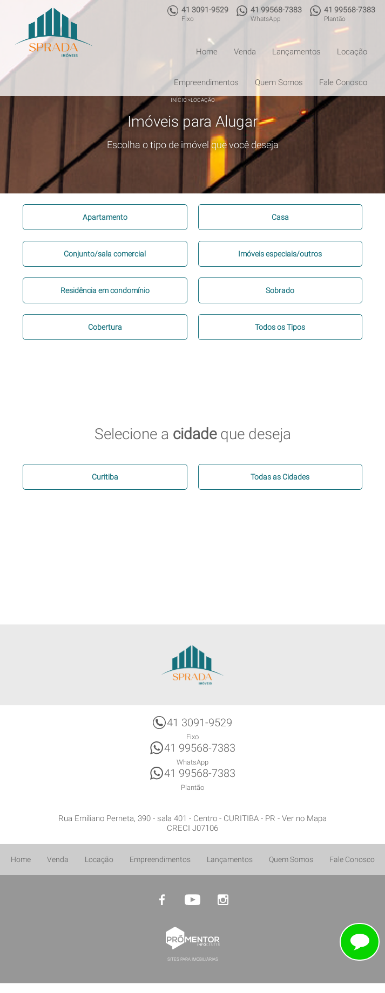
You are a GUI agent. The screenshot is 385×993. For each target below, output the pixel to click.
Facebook (162, 900)
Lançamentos (296, 52)
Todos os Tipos (280, 327)
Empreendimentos (206, 82)
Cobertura (105, 327)
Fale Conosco (343, 82)
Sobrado (280, 290)
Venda (245, 52)
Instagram (223, 900)
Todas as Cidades (280, 477)
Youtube (193, 900)
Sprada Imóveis (193, 664)
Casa (280, 217)
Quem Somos (279, 82)
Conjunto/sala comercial (105, 253)
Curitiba (105, 477)
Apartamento (105, 217)
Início (179, 100)
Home (207, 52)
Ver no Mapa (304, 818)
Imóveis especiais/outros (280, 253)
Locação (352, 52)
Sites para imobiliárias (192, 959)
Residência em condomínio (105, 290)
